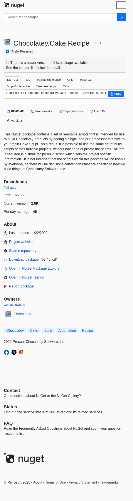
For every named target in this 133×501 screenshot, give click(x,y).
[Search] (121, 17)
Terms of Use (55, 482)
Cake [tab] (66, 86)
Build (48, 330)
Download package (24, 259)
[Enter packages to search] (60, 17)
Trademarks (109, 482)
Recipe (87, 330)
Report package (21, 286)
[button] (116, 94)
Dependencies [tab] (71, 111)
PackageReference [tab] (49, 79)
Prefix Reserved (22, 51)
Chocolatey (22, 314)
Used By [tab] (98, 111)
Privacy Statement (83, 482)
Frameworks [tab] (41, 111)
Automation (67, 330)
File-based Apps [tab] (46, 86)
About (37, 482)
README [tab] (15, 111)
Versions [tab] (15, 120)
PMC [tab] (27, 79)
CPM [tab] (70, 79)
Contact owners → (16, 304)
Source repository (22, 251)
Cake (34, 330)
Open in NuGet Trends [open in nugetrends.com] (26, 277)
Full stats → (12, 187)
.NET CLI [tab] (12, 79)
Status (10, 406)
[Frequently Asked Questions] (8, 423)
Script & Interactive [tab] (18, 86)
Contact (12, 390)
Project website (21, 242)
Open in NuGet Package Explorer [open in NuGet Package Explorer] (35, 268)
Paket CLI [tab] (86, 79)
